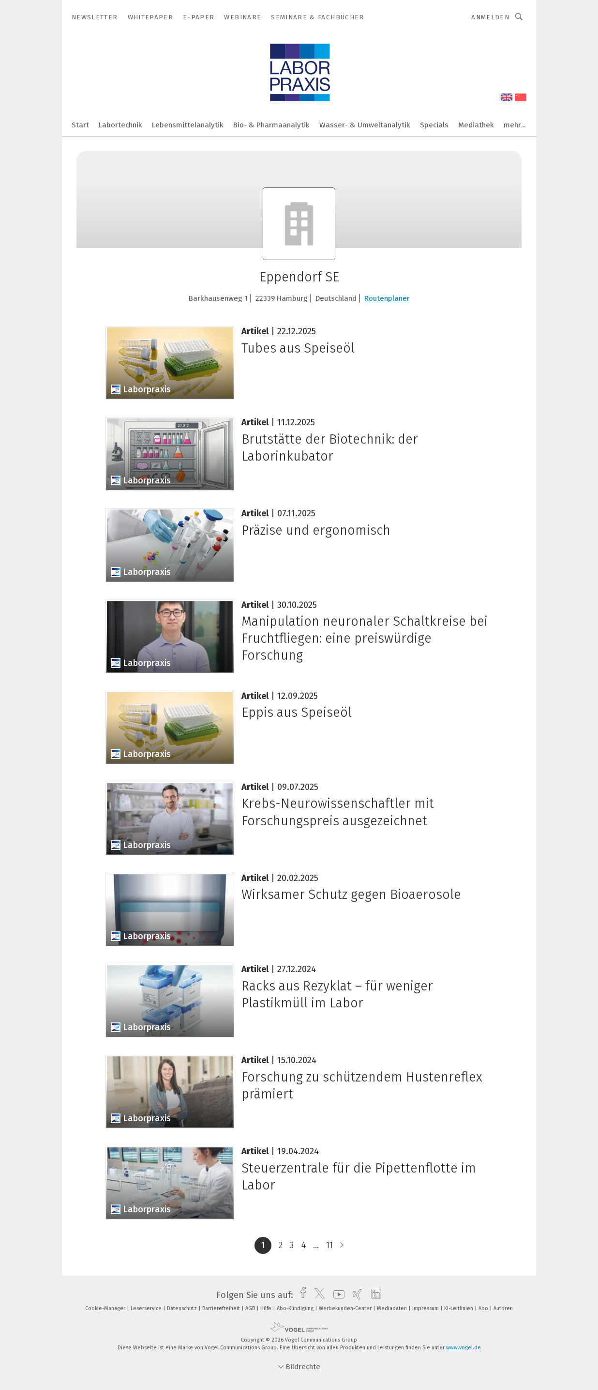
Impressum (426, 1308)
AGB (250, 1308)
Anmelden (490, 17)
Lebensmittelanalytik (188, 125)
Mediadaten (392, 1308)
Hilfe (266, 1308)
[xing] (355, 1295)
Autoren (503, 1308)
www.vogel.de (463, 1347)
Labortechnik (120, 125)
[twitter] (317, 1295)
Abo (484, 1308)
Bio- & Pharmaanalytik (271, 125)
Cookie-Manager (106, 1308)
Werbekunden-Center (346, 1308)
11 (329, 1245)
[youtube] (336, 1295)
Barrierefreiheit (221, 1308)
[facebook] (301, 1295)
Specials (434, 125)
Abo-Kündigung (296, 1308)
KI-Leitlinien (459, 1308)
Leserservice (147, 1308)
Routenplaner (387, 298)
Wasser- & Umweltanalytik (364, 125)
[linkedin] (373, 1295)
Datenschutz (182, 1308)
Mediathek (476, 125)
